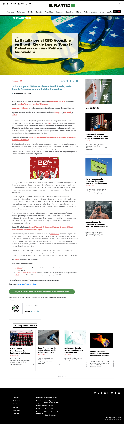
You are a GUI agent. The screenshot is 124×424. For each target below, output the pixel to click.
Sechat (16, 81)
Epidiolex (19, 268)
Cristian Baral (90, 185)
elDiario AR (95, 358)
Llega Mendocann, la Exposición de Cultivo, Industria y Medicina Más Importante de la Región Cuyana (96, 183)
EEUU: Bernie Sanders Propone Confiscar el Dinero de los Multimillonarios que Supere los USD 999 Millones (97, 137)
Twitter (14, 115)
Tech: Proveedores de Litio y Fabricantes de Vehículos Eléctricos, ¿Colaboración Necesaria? (47, 352)
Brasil (17, 37)
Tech (59, 363)
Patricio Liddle (15, 355)
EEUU (33, 363)
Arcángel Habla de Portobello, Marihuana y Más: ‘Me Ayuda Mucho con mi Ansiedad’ (97, 225)
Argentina (112, 180)
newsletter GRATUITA (57, 102)
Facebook (67, 112)
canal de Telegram (24, 104)
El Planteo (89, 141)
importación (54, 234)
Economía (112, 137)
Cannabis (112, 223)
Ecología (113, 363)
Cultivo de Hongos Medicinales (26, 272)
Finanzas (86, 363)
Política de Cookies (50, 415)
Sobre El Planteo (49, 405)
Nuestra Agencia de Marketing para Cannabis (51, 401)
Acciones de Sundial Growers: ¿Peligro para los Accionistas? (73, 350)
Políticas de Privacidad (51, 412)
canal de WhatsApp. (40, 104)
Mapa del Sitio (48, 408)
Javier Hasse (90, 228)
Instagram (58, 112)
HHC (17, 275)
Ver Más (62, 377)
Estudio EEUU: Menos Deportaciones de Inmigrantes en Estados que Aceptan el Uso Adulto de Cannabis (20, 353)
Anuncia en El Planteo (20, 108)
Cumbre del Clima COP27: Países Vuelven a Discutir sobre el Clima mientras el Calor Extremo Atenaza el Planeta (100, 356)
